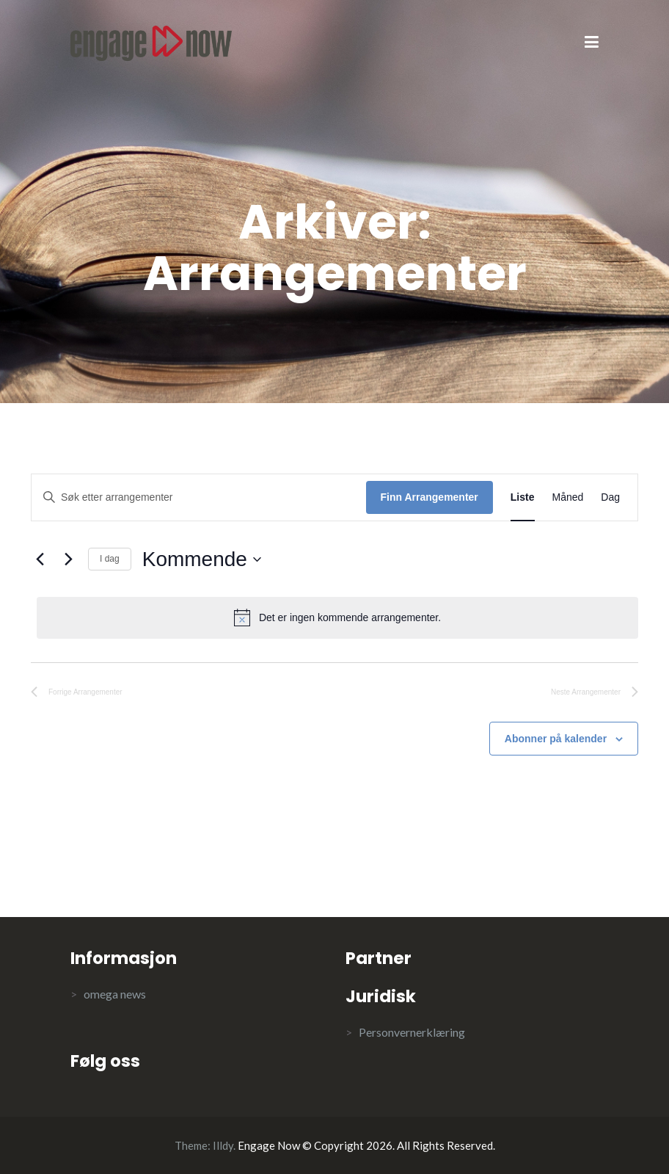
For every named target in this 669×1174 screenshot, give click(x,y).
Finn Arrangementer (429, 497)
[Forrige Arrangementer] (39, 559)
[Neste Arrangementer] (68, 559)
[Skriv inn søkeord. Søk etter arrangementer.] (199, 497)
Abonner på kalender (556, 738)
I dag (110, 559)
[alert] (337, 617)
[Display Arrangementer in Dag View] (610, 497)
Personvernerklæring (412, 1032)
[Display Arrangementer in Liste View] (523, 497)
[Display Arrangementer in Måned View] (568, 497)
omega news (115, 994)
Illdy (223, 1145)
